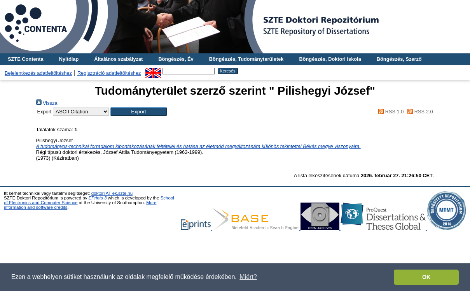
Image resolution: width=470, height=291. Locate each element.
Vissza (47, 103)
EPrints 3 (98, 198)
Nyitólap (69, 59)
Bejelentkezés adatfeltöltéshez (38, 73)
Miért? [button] (248, 276)
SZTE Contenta (26, 59)
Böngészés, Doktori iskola (330, 59)
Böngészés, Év (175, 59)
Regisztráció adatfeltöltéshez (109, 73)
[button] (138, 111)
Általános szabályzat (118, 59)
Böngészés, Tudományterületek (246, 59)
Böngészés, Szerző (399, 59)
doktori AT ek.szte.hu (112, 193)
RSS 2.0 (419, 112)
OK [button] (426, 277)
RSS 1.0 (390, 112)
